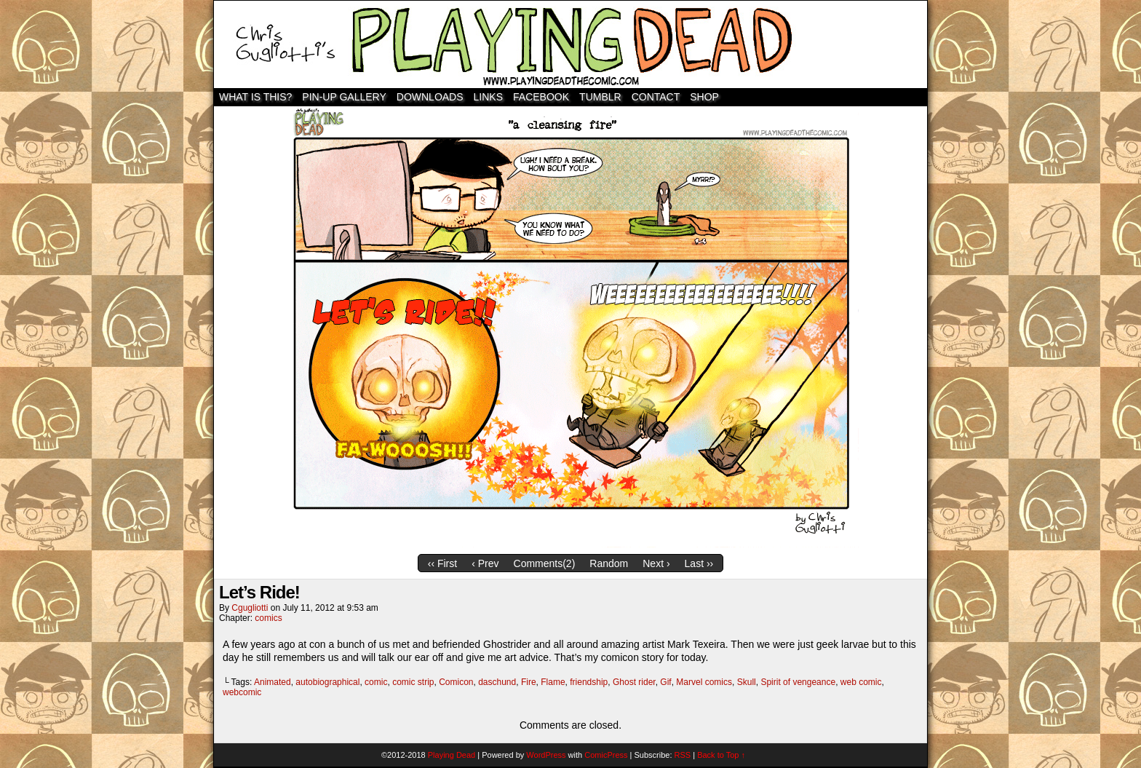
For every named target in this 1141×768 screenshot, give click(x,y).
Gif (665, 682)
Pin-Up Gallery (344, 97)
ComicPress (605, 755)
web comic (861, 682)
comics (268, 618)
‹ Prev (485, 563)
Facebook (541, 97)
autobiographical (327, 682)
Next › (656, 563)
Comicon (456, 682)
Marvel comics (704, 682)
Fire (528, 682)
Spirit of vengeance (797, 682)
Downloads (430, 97)
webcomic (242, 692)
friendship (589, 682)
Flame (553, 682)
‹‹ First (442, 563)
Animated (272, 682)
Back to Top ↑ (721, 755)
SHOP (704, 97)
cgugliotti (249, 608)
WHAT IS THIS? (255, 97)
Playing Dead (570, 44)
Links (488, 97)
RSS (683, 755)
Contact (656, 97)
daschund (497, 682)
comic (376, 682)
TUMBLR (600, 97)
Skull (746, 682)
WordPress (545, 755)
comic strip (413, 682)
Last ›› (699, 563)
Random (608, 563)
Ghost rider (634, 682)
